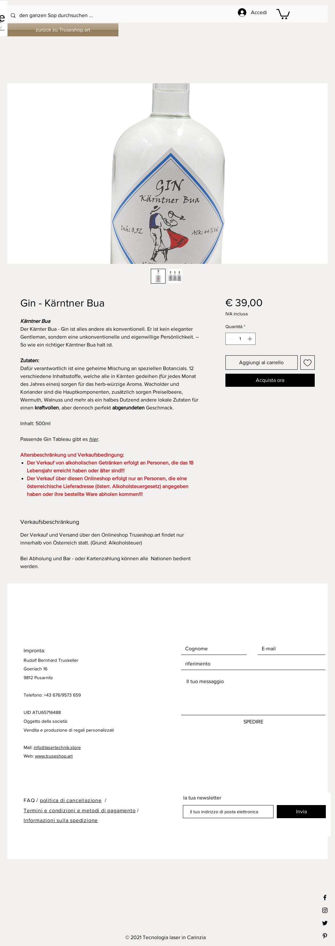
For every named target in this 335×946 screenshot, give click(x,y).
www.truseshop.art (54, 756)
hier (93, 439)
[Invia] (301, 811)
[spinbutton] (240, 339)
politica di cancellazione (71, 800)
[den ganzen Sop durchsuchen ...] (150, 15)
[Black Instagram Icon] (324, 910)
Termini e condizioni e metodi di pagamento (80, 810)
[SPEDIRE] (253, 722)
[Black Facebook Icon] (324, 897)
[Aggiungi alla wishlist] (307, 362)
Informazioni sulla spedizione (61, 820)
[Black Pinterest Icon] (324, 935)
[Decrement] (230, 339)
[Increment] (250, 339)
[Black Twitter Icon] (324, 923)
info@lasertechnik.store (57, 747)
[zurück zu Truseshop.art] (62, 29)
